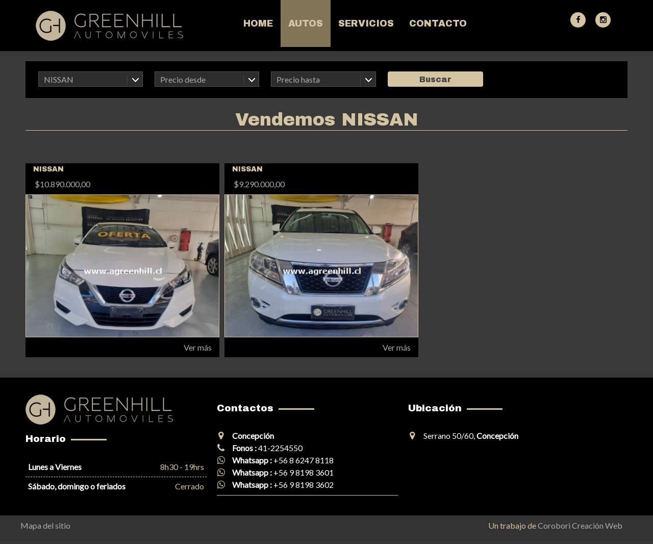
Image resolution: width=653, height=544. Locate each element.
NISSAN (58, 79)
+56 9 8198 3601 (303, 472)
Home (258, 23)
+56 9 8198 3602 (303, 484)
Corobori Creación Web (580, 525)
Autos (305, 23)
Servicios (366, 23)
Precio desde (183, 79)
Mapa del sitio (45, 525)
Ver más (198, 347)
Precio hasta (298, 79)
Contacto (438, 23)
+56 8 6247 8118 (303, 460)
